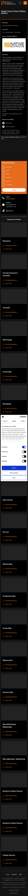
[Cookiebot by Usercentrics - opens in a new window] (20, 417)
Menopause (7, 404)
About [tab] (23, 421)
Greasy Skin (7, 372)
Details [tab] (14, 421)
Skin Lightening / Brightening (14, 759)
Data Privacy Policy (14, 890)
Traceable (6, 308)
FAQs (20, 874)
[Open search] (20, 3)
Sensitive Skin (8, 692)
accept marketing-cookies (12, 137)
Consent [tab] (5, 421)
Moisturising (7, 564)
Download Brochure (10, 245)
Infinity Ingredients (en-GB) (8, 3)
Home (7, 874)
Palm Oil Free (8, 500)
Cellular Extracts (9, 855)
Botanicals (6, 241)
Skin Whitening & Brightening (9, 725)
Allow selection (14, 472)
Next (14, 190)
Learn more (7, 249)
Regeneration (8, 660)
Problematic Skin (9, 596)
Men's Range (7, 340)
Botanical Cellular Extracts (13, 791)
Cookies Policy (14, 893)
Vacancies (14, 874)
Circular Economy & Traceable (10, 274)
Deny (14, 477)
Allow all (14, 468)
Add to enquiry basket (11, 132)
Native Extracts (6, 60)
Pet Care (6, 532)
